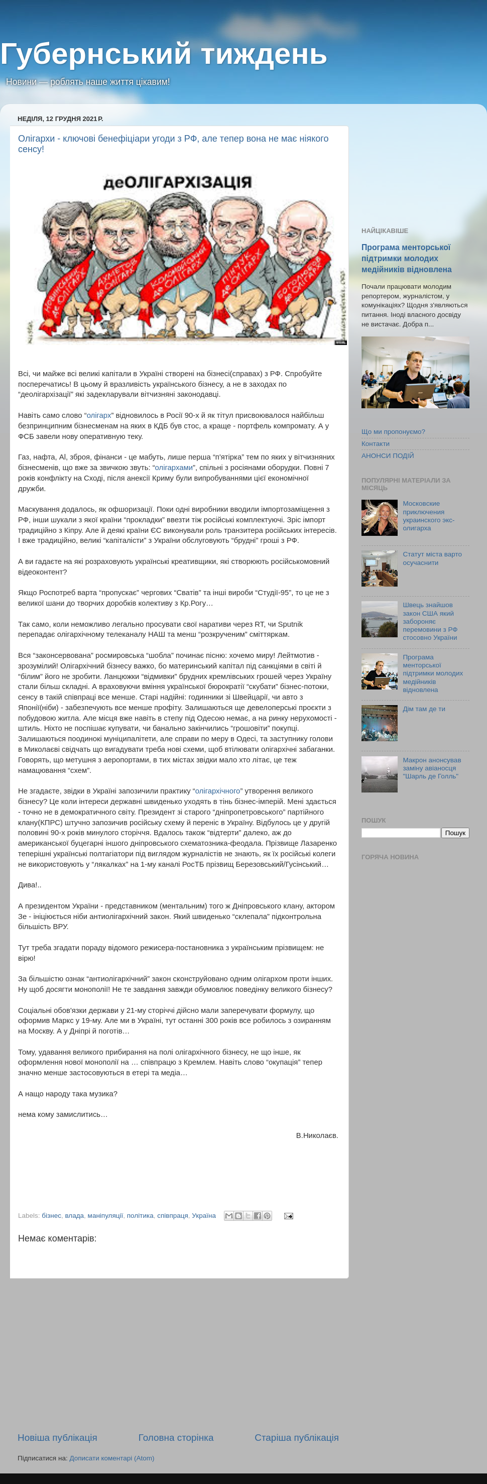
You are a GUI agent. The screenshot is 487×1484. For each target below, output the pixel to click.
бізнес (51, 1215)
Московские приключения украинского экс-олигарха (428, 516)
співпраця (172, 1215)
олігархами (174, 468)
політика (140, 1215)
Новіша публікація (57, 1437)
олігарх (99, 415)
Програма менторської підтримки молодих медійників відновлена (406, 258)
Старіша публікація (297, 1437)
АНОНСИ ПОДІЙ (387, 456)
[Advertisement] (178, 1355)
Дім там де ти (424, 709)
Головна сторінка (176, 1437)
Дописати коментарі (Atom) (111, 1458)
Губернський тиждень (164, 53)
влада (74, 1215)
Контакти (375, 443)
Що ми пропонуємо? (393, 431)
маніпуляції (106, 1215)
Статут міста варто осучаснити (432, 558)
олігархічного (217, 791)
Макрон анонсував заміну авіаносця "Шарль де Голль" (432, 768)
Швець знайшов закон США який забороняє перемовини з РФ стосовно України (430, 621)
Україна (204, 1215)
